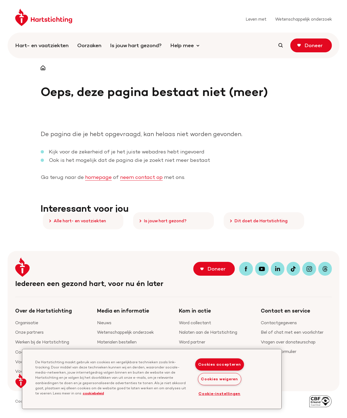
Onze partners (29, 332)
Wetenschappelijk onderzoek (125, 332)
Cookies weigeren (219, 379)
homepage (98, 177)
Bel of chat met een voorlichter (292, 332)
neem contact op (141, 177)
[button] (21, 381)
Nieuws (104, 322)
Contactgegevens (279, 322)
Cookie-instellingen (219, 393)
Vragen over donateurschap (288, 342)
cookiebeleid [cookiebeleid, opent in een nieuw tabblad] (93, 393)
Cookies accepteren (219, 364)
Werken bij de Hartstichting (42, 342)
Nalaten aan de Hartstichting (208, 332)
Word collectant (195, 322)
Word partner (192, 342)
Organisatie (26, 322)
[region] (152, 379)
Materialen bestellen (117, 342)
